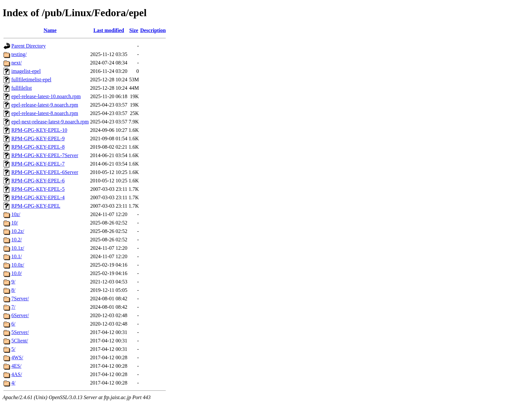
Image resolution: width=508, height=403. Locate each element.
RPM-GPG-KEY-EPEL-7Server (44, 155)
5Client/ (19, 340)
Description (153, 30)
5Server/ (20, 332)
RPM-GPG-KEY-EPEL (35, 206)
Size (133, 30)
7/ (13, 307)
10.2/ (16, 239)
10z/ (15, 214)
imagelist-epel (26, 71)
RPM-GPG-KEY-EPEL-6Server (44, 172)
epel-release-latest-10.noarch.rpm (46, 96)
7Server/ (20, 298)
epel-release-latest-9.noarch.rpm (44, 105)
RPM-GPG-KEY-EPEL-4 (37, 197)
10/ (14, 222)
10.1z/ (17, 248)
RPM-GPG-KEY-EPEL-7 (37, 164)
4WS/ (17, 357)
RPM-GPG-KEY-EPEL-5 (37, 189)
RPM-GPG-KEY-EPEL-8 (37, 147)
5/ (13, 349)
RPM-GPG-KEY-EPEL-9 (37, 138)
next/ (16, 62)
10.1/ (16, 256)
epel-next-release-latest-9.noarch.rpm (50, 121)
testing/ (19, 54)
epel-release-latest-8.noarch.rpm (44, 113)
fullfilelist (21, 88)
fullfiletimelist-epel (31, 79)
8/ (13, 290)
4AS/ (16, 374)
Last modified (108, 30)
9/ (13, 281)
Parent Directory (28, 46)
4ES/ (16, 366)
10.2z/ (17, 231)
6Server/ (20, 315)
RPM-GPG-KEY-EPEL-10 (39, 130)
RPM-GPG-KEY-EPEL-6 (37, 180)
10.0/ (16, 273)
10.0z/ (17, 265)
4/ (13, 383)
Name (50, 30)
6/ (13, 324)
